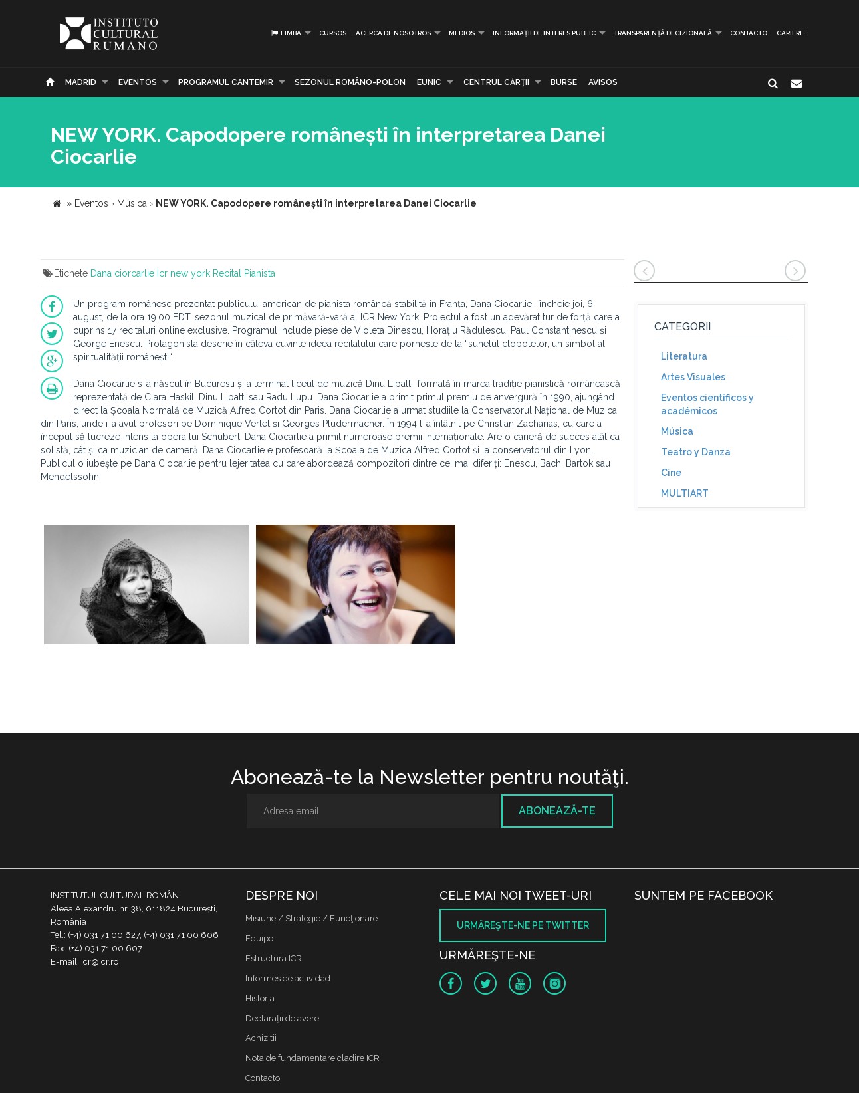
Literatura (684, 356)
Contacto (748, 33)
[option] (147, 586)
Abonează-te (557, 810)
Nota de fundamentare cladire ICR (312, 1058)
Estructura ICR (273, 958)
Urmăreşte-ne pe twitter (523, 925)
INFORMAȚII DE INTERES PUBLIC (544, 33)
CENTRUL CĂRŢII (496, 82)
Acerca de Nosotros (393, 33)
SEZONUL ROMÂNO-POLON (350, 82)
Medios (462, 33)
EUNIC (429, 82)
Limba (285, 33)
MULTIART (685, 493)
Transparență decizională (663, 33)
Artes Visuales (693, 377)
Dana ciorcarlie (122, 273)
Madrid (80, 82)
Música (677, 431)
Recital (227, 273)
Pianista (259, 273)
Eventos (137, 82)
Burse (564, 82)
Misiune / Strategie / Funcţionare (311, 918)
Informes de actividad (287, 978)
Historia (260, 998)
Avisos (603, 82)
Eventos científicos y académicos (707, 404)
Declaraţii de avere (282, 1018)
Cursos (332, 33)
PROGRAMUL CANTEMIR (225, 82)
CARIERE (790, 33)
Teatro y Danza (696, 452)
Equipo (259, 938)
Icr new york (183, 273)
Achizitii (261, 1038)
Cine (671, 472)
